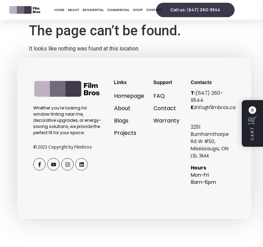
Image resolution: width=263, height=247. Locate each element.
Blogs (121, 121)
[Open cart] (252, 123)
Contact (154, 10)
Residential (93, 10)
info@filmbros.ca (215, 107)
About (73, 10)
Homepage (129, 96)
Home (59, 10)
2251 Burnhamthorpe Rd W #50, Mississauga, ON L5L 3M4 (210, 141)
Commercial (118, 10)
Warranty (166, 121)
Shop (138, 10)
